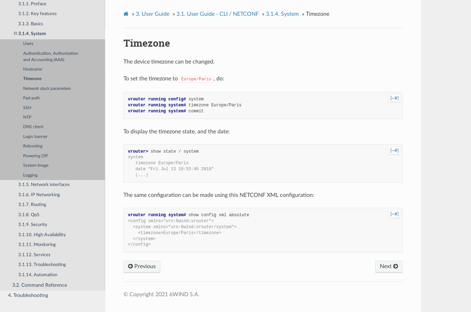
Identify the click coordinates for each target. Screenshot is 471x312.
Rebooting (32, 146)
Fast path (31, 98)
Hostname (32, 69)
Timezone (32, 79)
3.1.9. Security (32, 225)
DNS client (33, 127)
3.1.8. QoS (28, 215)
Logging (30, 175)
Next (389, 266)
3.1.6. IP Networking (39, 195)
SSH (27, 108)
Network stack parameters (47, 89)
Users (28, 44)
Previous (142, 266)
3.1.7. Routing (32, 205)
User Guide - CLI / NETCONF (217, 14)
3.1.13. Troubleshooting (42, 265)
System (282, 14)
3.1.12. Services (34, 255)
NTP (27, 117)
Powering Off (35, 156)
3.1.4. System (30, 34)
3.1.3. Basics (30, 24)
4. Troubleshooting (28, 295)
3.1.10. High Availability (42, 235)
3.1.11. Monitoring (37, 245)
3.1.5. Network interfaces (44, 184)
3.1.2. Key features (37, 14)
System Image (35, 165)
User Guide (152, 14)
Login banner (35, 137)
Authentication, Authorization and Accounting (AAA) (50, 57)
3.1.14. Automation (37, 275)
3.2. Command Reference (39, 285)
